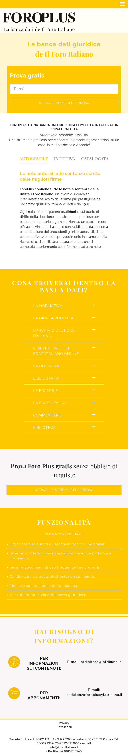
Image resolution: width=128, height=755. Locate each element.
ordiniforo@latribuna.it (101, 662)
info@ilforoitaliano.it (64, 747)
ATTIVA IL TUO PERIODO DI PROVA (64, 490)
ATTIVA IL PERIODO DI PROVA (64, 103)
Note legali (64, 727)
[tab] (33, 158)
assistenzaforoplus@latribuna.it (94, 695)
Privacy (64, 723)
